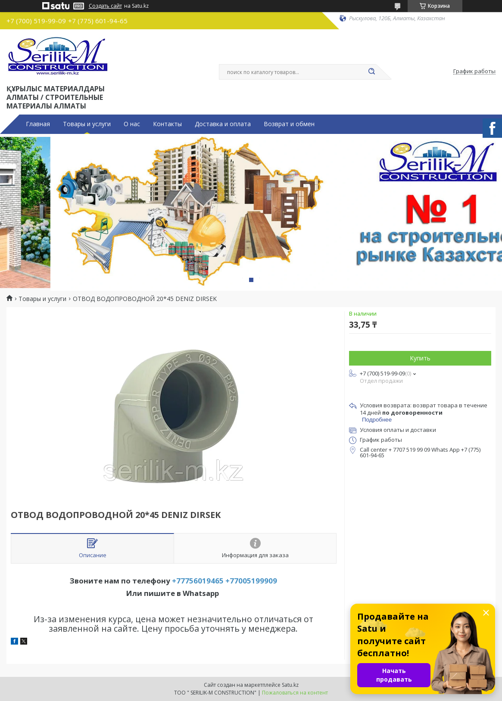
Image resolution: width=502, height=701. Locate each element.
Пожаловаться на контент (295, 692)
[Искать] (371, 72)
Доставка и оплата (223, 124)
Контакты (167, 124)
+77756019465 (198, 581)
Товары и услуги (87, 124)
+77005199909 (251, 581)
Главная (38, 124)
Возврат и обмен (289, 124)
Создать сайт (105, 6)
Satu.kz (290, 685)
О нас (132, 124)
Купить (420, 358)
